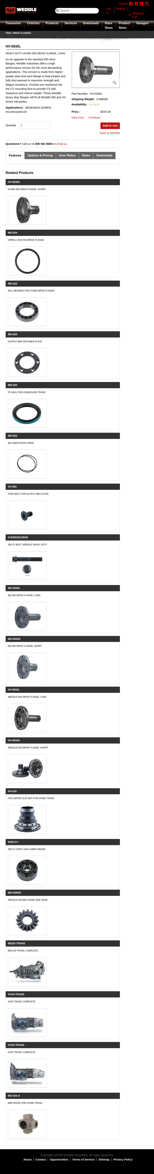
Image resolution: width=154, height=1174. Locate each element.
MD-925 (12, 334)
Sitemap (104, 1159)
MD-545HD (14, 892)
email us (61, 143)
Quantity (11, 125)
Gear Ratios (67, 155)
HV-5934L (14, 689)
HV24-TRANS (16, 994)
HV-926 (12, 486)
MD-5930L (14, 588)
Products (52, 23)
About (27, 1159)
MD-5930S (14, 638)
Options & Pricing (40, 155)
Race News (109, 25)
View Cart (78, 117)
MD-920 (12, 385)
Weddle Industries (75, 1155)
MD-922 (12, 435)
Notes (86, 155)
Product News (124, 25)
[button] (96, 69)
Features (15, 155)
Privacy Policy (122, 1159)
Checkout (94, 117)
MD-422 (12, 283)
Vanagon (142, 23)
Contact (40, 1159)
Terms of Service (83, 1159)
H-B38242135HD (18, 537)
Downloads (91, 23)
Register (121, 8)
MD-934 (12, 232)
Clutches (33, 23)
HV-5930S (14, 181)
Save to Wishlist (110, 132)
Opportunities (59, 1159)
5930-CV (13, 841)
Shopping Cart (137, 15)
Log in (108, 10)
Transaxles (13, 23)
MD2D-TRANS (16, 943)
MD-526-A (14, 1095)
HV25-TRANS (16, 1044)
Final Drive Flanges (18, 33)
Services (71, 23)
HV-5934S (14, 740)
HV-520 (12, 791)
